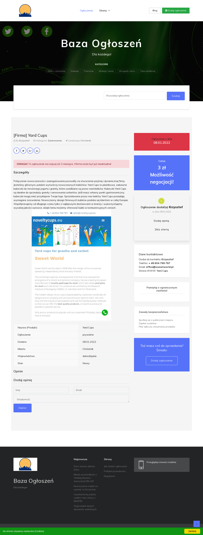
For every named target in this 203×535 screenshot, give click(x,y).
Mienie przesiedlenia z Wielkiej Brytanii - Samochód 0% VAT (85, 478)
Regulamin (109, 476)
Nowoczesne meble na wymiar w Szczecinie (86, 488)
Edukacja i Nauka (106, 71)
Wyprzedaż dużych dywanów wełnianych (85, 508)
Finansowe (89, 71)
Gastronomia (55, 140)
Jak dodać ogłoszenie (115, 466)
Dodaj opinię (161, 220)
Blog (155, 10)
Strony (104, 10)
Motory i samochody (56, 71)
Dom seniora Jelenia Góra (84, 468)
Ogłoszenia (86, 10)
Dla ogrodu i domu (127, 71)
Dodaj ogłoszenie (175, 10)
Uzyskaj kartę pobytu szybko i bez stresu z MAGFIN (85, 497)
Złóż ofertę (162, 229)
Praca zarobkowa (147, 71)
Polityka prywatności (115, 471)
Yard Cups (162, 270)
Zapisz (22, 407)
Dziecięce (75, 71)
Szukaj (176, 95)
